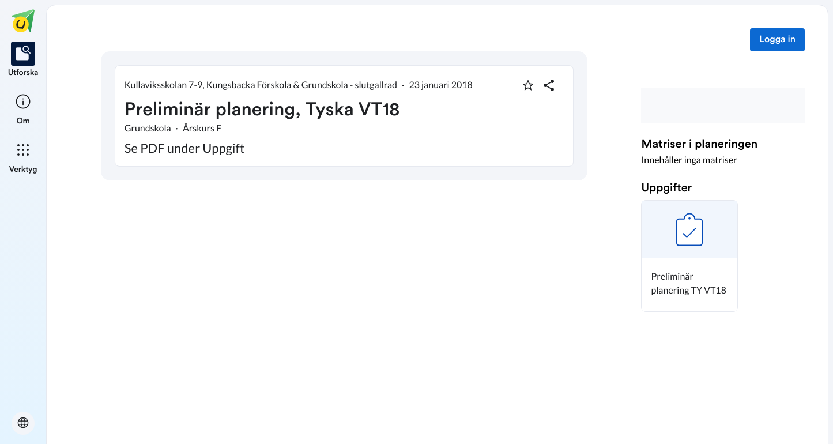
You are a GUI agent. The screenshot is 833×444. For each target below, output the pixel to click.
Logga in (777, 39)
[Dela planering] (548, 85)
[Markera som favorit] (528, 85)
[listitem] (23, 60)
